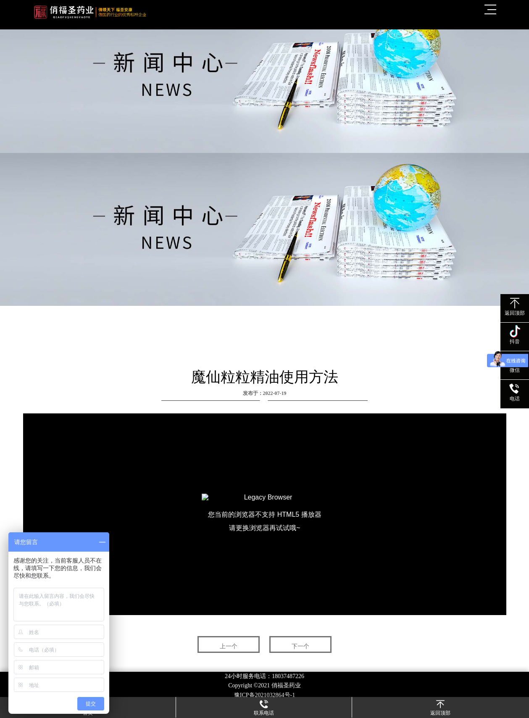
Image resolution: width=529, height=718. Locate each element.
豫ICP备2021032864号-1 (264, 695)
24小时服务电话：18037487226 (264, 676)
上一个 (228, 646)
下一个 (300, 646)
